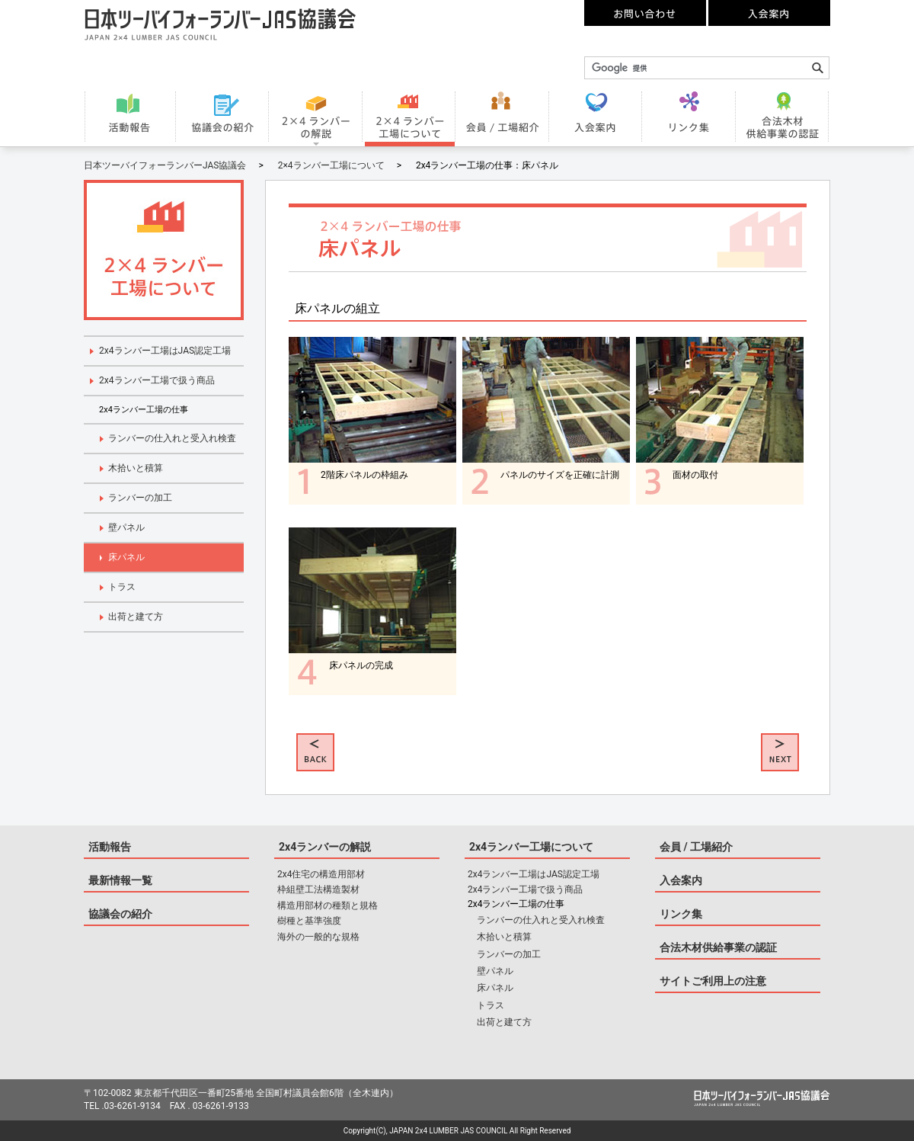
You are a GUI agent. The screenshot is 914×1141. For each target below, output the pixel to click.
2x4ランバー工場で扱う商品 (157, 380)
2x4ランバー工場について (531, 847)
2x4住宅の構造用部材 (321, 874)
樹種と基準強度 (309, 920)
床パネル (126, 557)
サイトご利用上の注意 (713, 981)
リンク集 (681, 914)
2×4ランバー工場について (331, 165)
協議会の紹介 (120, 914)
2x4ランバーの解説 (325, 847)
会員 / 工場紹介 (696, 847)
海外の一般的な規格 (318, 936)
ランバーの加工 (140, 497)
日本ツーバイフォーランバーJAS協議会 (165, 165)
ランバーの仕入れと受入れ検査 (172, 438)
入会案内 (681, 880)
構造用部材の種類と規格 (327, 905)
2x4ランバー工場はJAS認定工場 (165, 350)
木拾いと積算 (135, 468)
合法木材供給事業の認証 (718, 947)
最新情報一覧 (120, 880)
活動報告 (109, 847)
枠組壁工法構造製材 (318, 889)
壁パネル (126, 527)
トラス (122, 587)
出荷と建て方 (135, 616)
